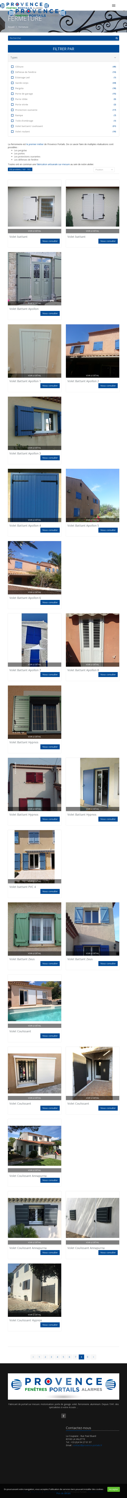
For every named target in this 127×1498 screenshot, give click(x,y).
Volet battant (18, 236)
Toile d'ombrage (63, 121)
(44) (114, 83)
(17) (114, 110)
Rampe (63, 115)
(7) (115, 115)
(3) (115, 99)
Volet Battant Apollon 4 (25, 525)
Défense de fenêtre (63, 72)
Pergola (63, 88)
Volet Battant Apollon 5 (83, 525)
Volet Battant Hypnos (23, 742)
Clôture (63, 67)
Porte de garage (63, 94)
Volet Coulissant (20, 1031)
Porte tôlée (63, 99)
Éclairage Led (63, 77)
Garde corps (63, 83)
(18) (114, 88)
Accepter (113, 1489)
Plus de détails (63, 1493)
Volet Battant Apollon (24, 309)
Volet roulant (63, 131)
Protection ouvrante (63, 110)
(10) (114, 131)
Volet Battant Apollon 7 (25, 670)
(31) (114, 126)
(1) (115, 77)
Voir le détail (34, 231)
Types (63, 57)
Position (104, 169)
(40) (114, 66)
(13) (114, 72)
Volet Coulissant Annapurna (28, 1176)
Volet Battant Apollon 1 (25, 381)
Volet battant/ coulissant (63, 126)
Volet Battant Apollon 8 (83, 670)
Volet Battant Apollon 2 (83, 381)
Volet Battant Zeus (22, 959)
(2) (115, 104)
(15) (114, 93)
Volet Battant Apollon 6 (25, 598)
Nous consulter (50, 241)
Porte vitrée (63, 104)
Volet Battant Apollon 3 (25, 453)
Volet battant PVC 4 (22, 887)
